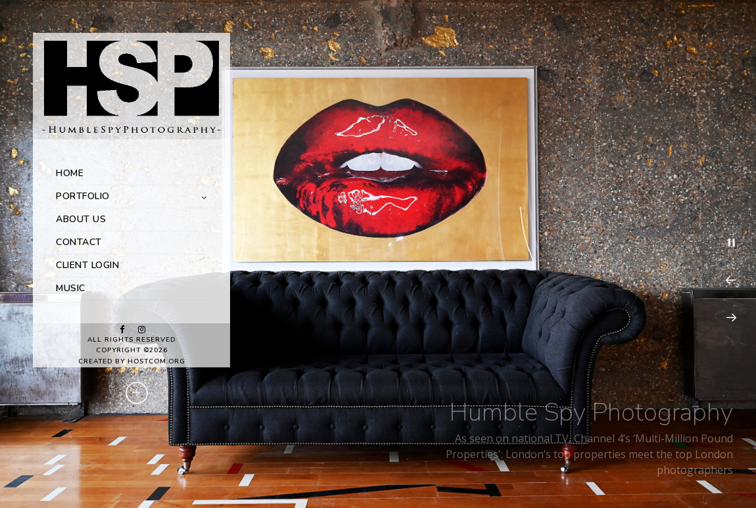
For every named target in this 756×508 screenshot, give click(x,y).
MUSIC (70, 288)
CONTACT (79, 242)
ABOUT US (81, 219)
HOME (69, 173)
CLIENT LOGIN (87, 265)
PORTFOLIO (83, 196)
